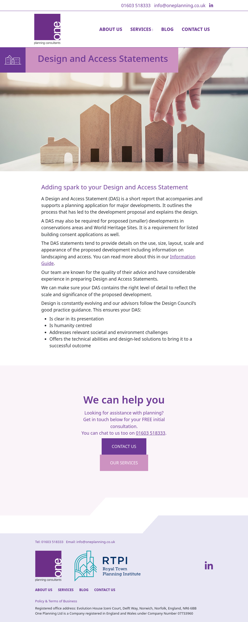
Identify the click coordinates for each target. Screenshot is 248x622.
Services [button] (140, 29)
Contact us (124, 446)
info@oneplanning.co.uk (179, 5)
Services (66, 590)
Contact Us (196, 29)
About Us (110, 29)
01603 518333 (135, 5)
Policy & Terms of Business (56, 601)
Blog (167, 29)
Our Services (124, 463)
